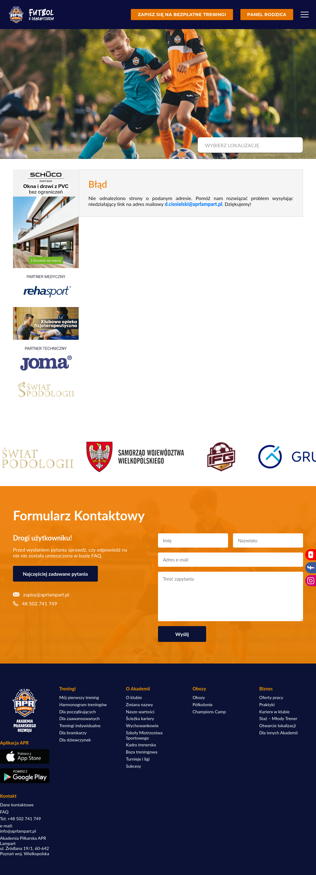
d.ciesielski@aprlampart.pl (193, 204)
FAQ (4, 811)
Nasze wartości (140, 711)
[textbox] (249, 145)
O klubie (134, 697)
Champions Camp (209, 711)
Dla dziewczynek (75, 739)
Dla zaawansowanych (79, 718)
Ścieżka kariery (140, 718)
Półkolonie (203, 704)
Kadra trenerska (141, 744)
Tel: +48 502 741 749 (20, 818)
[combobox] (249, 145)
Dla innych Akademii (278, 732)
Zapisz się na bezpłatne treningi (182, 14)
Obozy (199, 697)
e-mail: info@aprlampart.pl (18, 828)
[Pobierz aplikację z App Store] (24, 756)
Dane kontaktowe (17, 804)
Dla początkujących (77, 711)
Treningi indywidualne (80, 725)
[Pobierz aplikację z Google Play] (24, 775)
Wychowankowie (142, 725)
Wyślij (182, 634)
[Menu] (305, 14)
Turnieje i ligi (138, 759)
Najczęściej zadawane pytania (55, 574)
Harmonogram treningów (83, 704)
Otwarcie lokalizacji (277, 725)
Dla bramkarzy (72, 732)
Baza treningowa (141, 751)
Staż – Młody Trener (278, 718)
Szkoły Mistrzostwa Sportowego (144, 735)
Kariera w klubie (274, 711)
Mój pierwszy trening (79, 697)
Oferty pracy (271, 697)
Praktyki (267, 704)
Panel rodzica (266, 14)
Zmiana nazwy (139, 704)
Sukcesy (133, 766)
